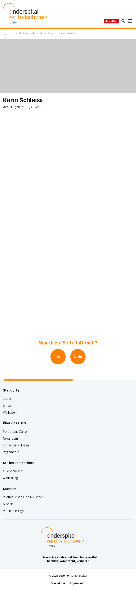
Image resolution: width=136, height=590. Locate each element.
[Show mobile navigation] (130, 21)
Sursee (7, 406)
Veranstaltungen (14, 511)
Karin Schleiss (68, 34)
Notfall (111, 21)
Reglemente (11, 452)
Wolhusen (10, 412)
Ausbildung (10, 478)
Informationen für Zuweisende (23, 497)
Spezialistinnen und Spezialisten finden (33, 34)
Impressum (77, 583)
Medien (8, 504)
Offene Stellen (12, 471)
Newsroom (10, 438)
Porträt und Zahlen (15, 431)
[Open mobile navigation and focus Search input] (124, 21)
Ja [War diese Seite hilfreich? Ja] (58, 356)
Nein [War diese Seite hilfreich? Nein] (78, 356)
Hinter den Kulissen (16, 445)
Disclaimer (58, 583)
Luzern (7, 399)
